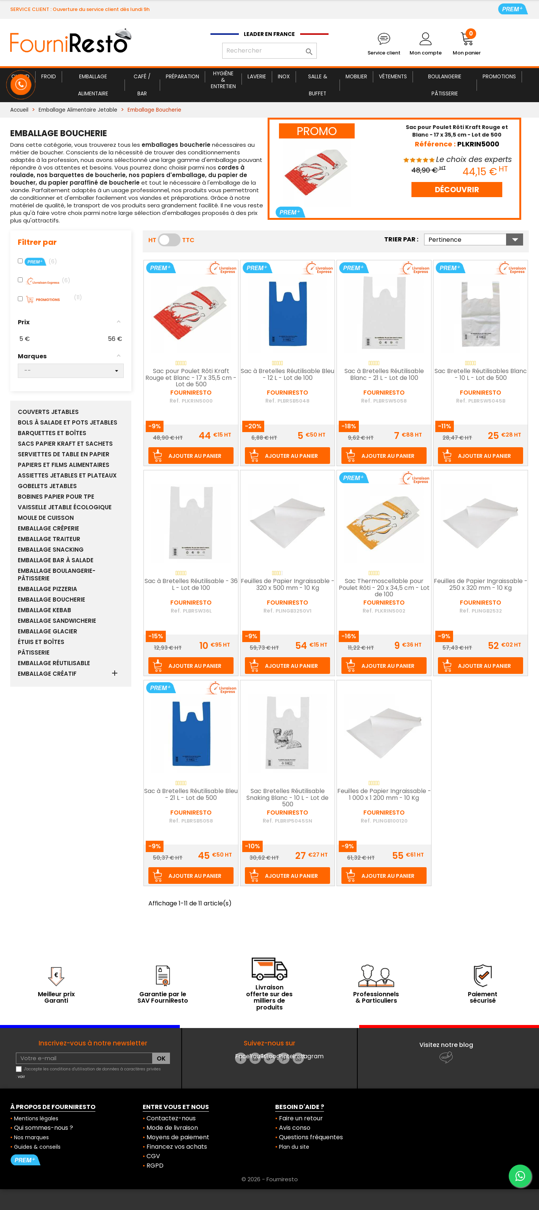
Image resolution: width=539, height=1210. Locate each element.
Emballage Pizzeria (47, 589)
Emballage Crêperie (48, 528)
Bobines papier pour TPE (56, 497)
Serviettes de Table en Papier (63, 454)
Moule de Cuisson (46, 518)
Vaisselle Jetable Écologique (65, 507)
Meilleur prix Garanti (56, 997)
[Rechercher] (269, 51)
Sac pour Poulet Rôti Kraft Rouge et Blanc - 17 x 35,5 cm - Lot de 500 (191, 378)
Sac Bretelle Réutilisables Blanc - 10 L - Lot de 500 (481, 375)
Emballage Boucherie (51, 599)
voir (21, 1076)
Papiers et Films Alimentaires (63, 465)
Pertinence (475, 239)
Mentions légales (36, 1118)
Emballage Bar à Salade (55, 560)
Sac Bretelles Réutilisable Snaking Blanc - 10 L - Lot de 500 (287, 798)
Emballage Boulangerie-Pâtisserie (56, 574)
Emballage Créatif (47, 674)
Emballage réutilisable (54, 663)
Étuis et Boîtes (41, 642)
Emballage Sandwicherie (57, 621)
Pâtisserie (34, 652)
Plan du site (294, 1147)
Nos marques (31, 1137)
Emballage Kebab (44, 610)
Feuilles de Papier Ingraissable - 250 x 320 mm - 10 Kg (481, 585)
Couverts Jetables (48, 412)
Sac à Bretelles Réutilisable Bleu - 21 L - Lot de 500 (191, 795)
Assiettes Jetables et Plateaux (67, 475)
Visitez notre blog (446, 1044)
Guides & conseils (37, 1147)
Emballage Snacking (51, 550)
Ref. (175, 400)
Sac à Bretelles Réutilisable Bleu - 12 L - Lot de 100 (287, 375)
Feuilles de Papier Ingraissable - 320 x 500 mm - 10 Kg (288, 585)
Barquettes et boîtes (52, 433)
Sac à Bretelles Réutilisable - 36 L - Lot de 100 (191, 585)
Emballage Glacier (47, 631)
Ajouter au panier (194, 456)
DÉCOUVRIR (457, 189)
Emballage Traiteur (49, 539)
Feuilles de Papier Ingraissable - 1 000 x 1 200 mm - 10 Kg (384, 795)
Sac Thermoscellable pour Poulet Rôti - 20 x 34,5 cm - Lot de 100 (384, 588)
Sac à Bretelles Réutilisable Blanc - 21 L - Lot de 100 (384, 375)
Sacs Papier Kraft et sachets (65, 444)
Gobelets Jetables (47, 486)
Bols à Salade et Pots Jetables (67, 422)
